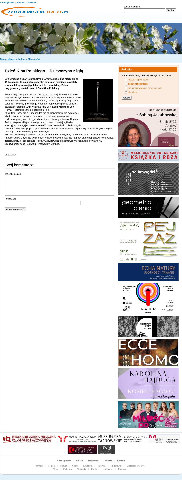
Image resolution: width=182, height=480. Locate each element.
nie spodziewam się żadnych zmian (145, 88)
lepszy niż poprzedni (138, 79)
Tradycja (101, 466)
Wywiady (81, 469)
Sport (75, 466)
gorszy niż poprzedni (138, 84)
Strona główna (7, 59)
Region (51, 466)
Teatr (55, 469)
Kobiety (94, 469)
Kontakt (21, 2)
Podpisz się (10, 198)
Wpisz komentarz (13, 174)
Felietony (67, 469)
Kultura (21, 59)
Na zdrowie (116, 466)
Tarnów (39, 466)
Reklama (32, 2)
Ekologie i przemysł (135, 466)
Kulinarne (108, 469)
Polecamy (123, 469)
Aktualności (34, 59)
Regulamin (93, 461)
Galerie (79, 461)
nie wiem (132, 92)
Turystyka (87, 466)
